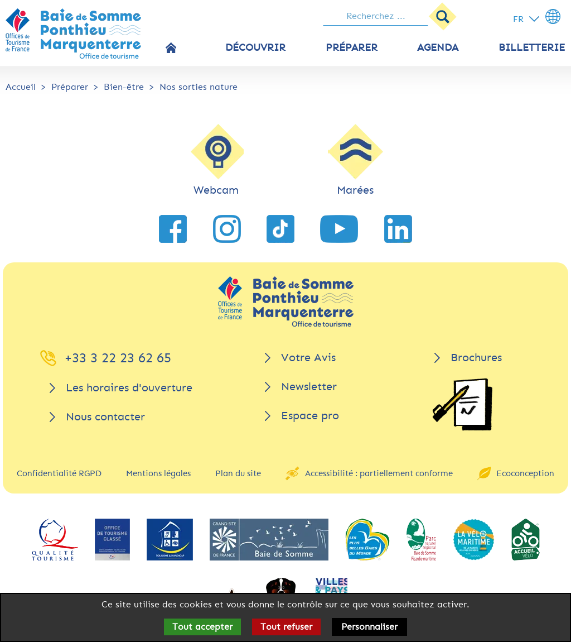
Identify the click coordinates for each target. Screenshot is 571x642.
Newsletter (309, 386)
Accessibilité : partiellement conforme (379, 473)
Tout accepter (202, 626)
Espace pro (310, 415)
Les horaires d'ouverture (129, 387)
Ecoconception (525, 473)
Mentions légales (158, 473)
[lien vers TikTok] (280, 229)
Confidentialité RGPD (59, 473)
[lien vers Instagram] (227, 229)
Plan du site (238, 473)
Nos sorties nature (198, 87)
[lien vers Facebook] (173, 229)
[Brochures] (462, 404)
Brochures (476, 357)
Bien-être (124, 87)
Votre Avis (308, 357)
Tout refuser (286, 626)
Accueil (21, 87)
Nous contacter (105, 416)
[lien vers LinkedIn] (398, 229)
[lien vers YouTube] (339, 229)
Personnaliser (369, 626)
